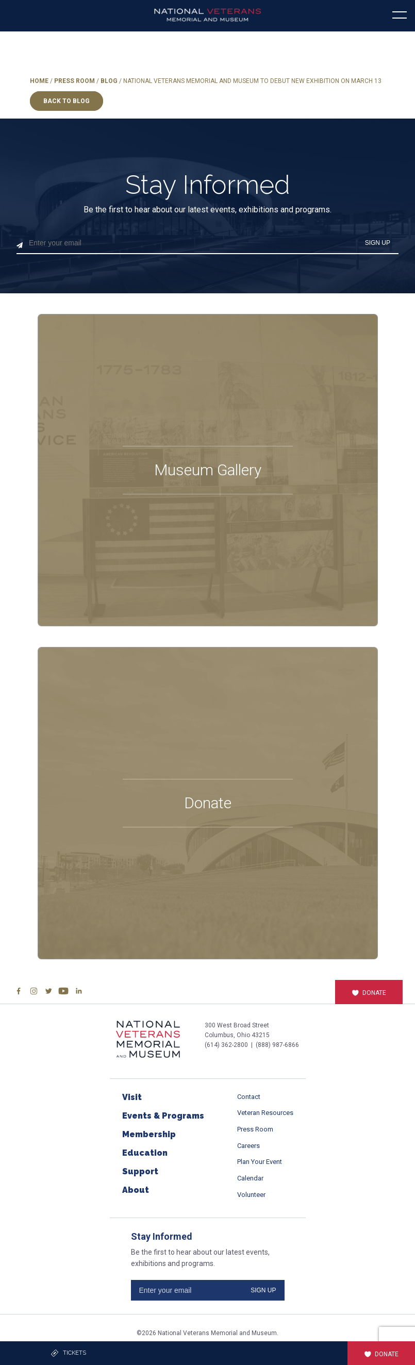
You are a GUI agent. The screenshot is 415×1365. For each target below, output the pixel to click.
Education (145, 1153)
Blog (109, 81)
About (135, 1190)
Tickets (68, 1353)
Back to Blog (66, 101)
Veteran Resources (265, 1113)
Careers (248, 1146)
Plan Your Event (259, 1162)
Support (140, 1171)
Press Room (74, 81)
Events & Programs (163, 1116)
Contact (248, 1097)
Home (39, 81)
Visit (132, 1097)
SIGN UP (377, 242)
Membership (149, 1134)
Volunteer (251, 1194)
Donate (369, 992)
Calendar (250, 1178)
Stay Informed (207, 185)
